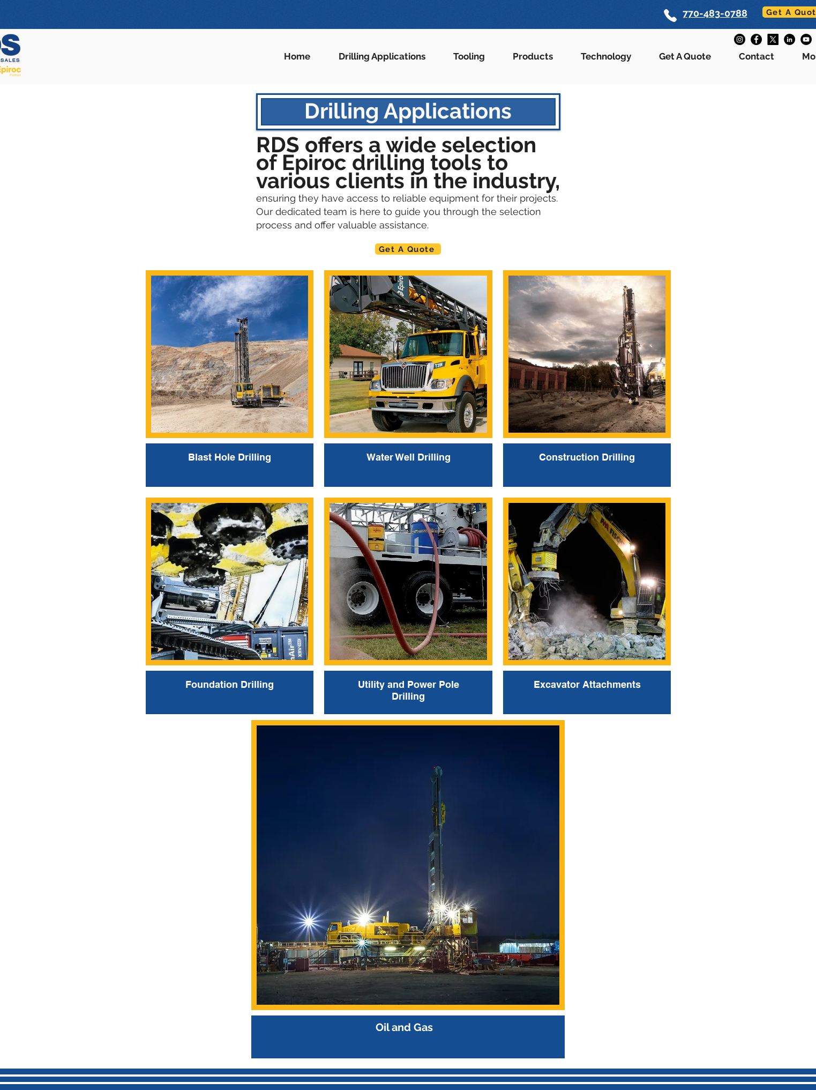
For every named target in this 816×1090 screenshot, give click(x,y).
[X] (772, 39)
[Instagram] (739, 39)
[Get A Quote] (408, 249)
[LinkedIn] (789, 39)
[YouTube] (806, 39)
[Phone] (670, 16)
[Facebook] (756, 39)
